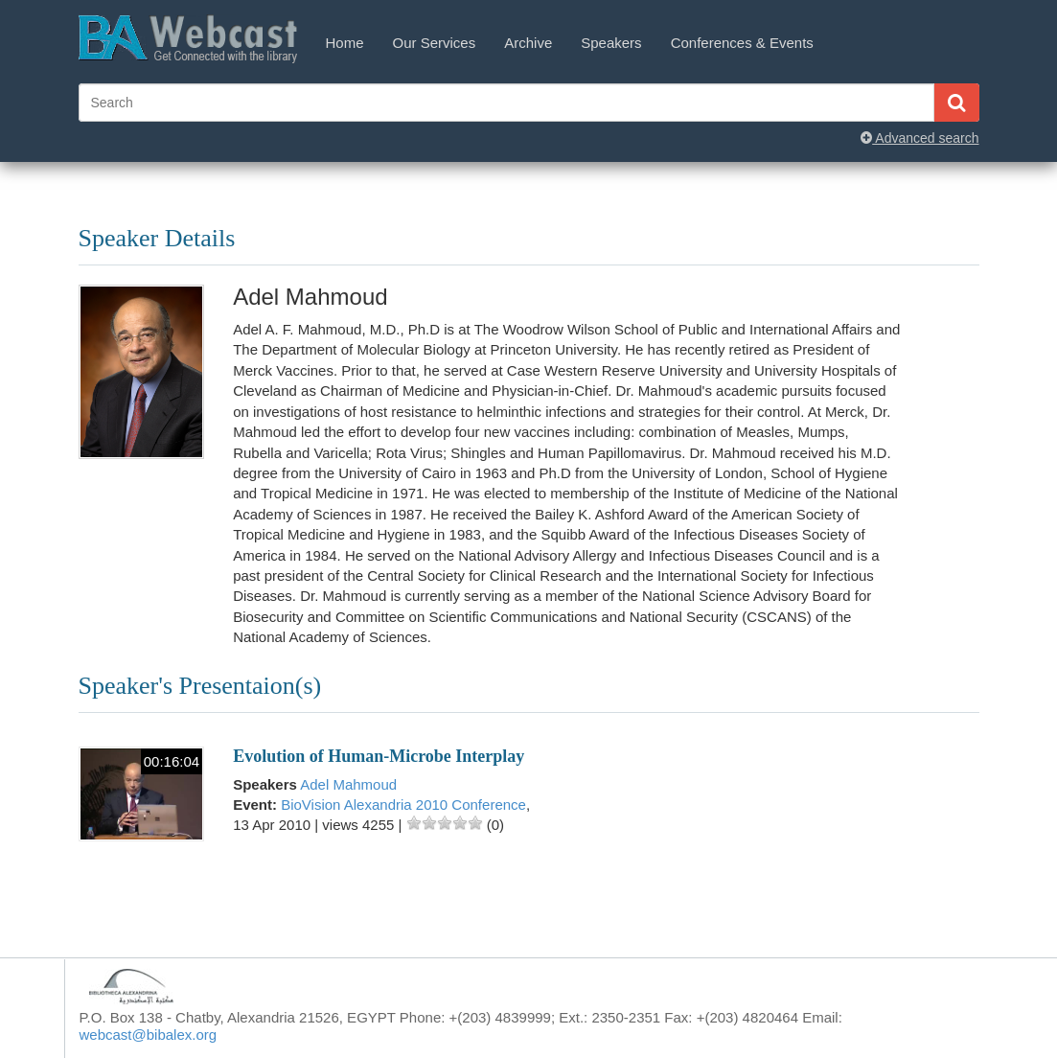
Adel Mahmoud (348, 784)
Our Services (434, 42)
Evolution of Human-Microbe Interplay (378, 756)
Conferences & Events (742, 42)
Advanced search (919, 138)
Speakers (611, 42)
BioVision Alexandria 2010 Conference (403, 804)
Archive (528, 42)
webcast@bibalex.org (149, 1034)
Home (345, 42)
